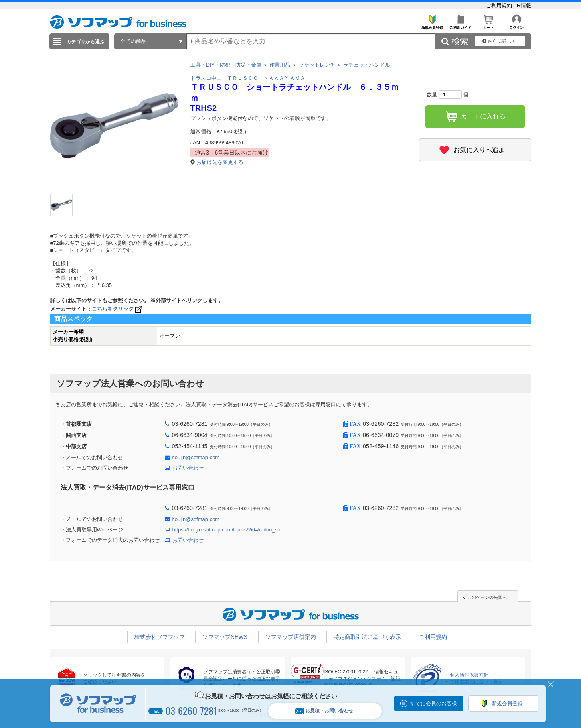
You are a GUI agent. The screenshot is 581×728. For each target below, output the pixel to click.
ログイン (517, 25)
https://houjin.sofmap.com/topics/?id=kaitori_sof (227, 530)
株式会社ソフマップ (159, 637)
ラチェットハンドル (366, 65)
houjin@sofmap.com (196, 457)
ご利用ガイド (460, 25)
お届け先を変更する (219, 162)
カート (489, 25)
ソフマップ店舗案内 (290, 637)
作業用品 (279, 65)
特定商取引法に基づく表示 (367, 637)
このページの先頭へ (487, 597)
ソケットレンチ (317, 65)
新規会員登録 (432, 25)
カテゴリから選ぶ (85, 42)
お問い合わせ (188, 468)
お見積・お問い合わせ (324, 711)
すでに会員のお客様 (433, 703)
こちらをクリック (118, 309)
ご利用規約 (500, 5)
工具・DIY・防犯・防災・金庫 (226, 65)
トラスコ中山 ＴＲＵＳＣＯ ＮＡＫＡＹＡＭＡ (247, 78)
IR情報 (523, 5)
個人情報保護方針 (469, 675)
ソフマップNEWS (224, 637)
